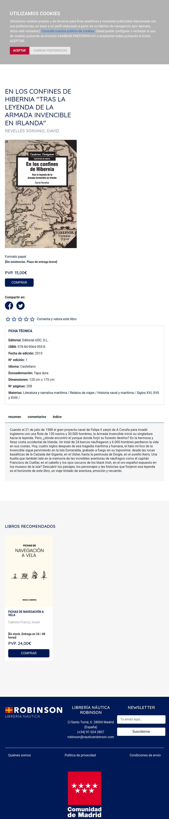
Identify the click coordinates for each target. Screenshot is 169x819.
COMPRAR (19, 282)
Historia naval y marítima (115, 393)
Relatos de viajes (82, 393)
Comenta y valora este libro (57, 319)
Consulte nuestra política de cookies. (68, 31)
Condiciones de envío (145, 755)
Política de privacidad (80, 755)
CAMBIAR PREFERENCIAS (50, 50)
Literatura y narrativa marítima (45, 393)
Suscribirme (141, 732)
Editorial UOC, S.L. (35, 340)
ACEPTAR (19, 50)
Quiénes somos (19, 755)
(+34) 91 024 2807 (90, 732)
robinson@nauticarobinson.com (90, 737)
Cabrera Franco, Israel (24, 622)
